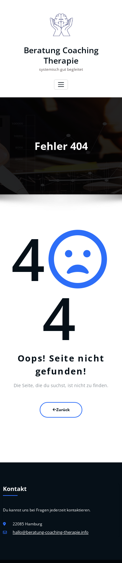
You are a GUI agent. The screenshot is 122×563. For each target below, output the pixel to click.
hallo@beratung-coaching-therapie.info (48, 519)
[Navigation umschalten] (61, 73)
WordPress (46, 554)
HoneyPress (83, 554)
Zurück (61, 398)
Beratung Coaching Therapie (61, 50)
